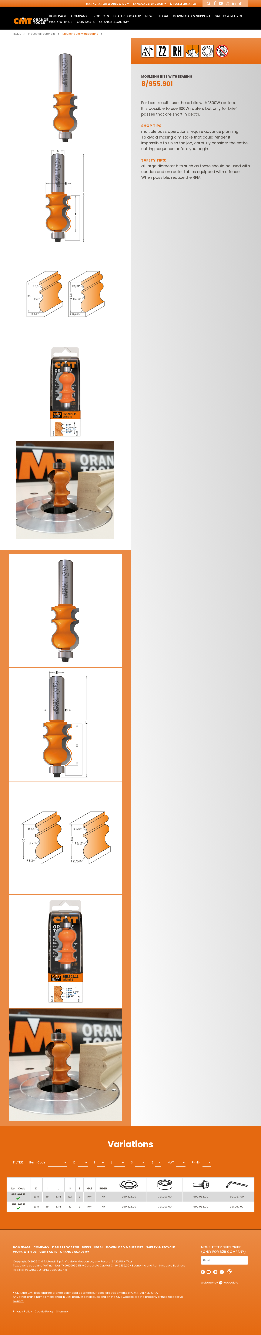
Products (100, 16)
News (149, 16)
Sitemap (62, 1311)
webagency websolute (219, 1283)
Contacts (86, 22)
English (158, 4)
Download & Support (191, 16)
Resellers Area (183, 4)
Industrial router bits (41, 34)
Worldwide (118, 4)
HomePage (58, 16)
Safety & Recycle (229, 16)
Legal (163, 16)
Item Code (37, 1162)
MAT (171, 1162)
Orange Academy (114, 22)
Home (17, 34)
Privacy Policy (22, 1311)
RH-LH (196, 1162)
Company (79, 16)
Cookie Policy (44, 1311)
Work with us (60, 22)
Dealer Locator (127, 16)
